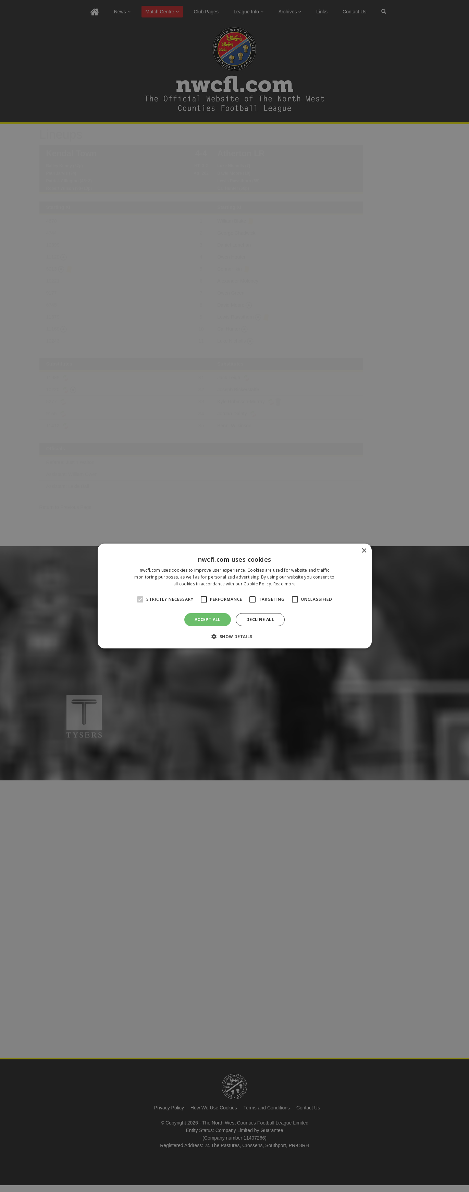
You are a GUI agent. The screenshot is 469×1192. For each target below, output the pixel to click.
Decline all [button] (260, 619)
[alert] (234, 596)
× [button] (364, 551)
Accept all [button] (208, 619)
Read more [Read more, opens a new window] (284, 584)
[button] (234, 636)
